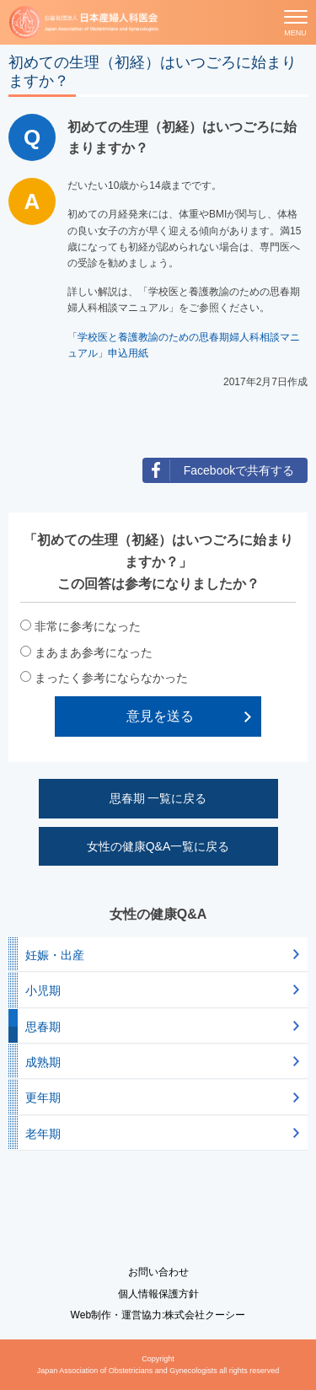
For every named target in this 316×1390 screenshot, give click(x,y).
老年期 (43, 1133)
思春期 (43, 1026)
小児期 (43, 990)
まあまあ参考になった (94, 652)
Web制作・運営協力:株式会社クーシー (158, 1315)
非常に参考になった (88, 626)
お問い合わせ (158, 1272)
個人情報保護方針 (158, 1294)
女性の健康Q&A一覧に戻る (158, 846)
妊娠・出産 (54, 955)
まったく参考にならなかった (111, 677)
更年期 (43, 1097)
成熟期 (43, 1062)
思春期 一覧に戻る (158, 798)
